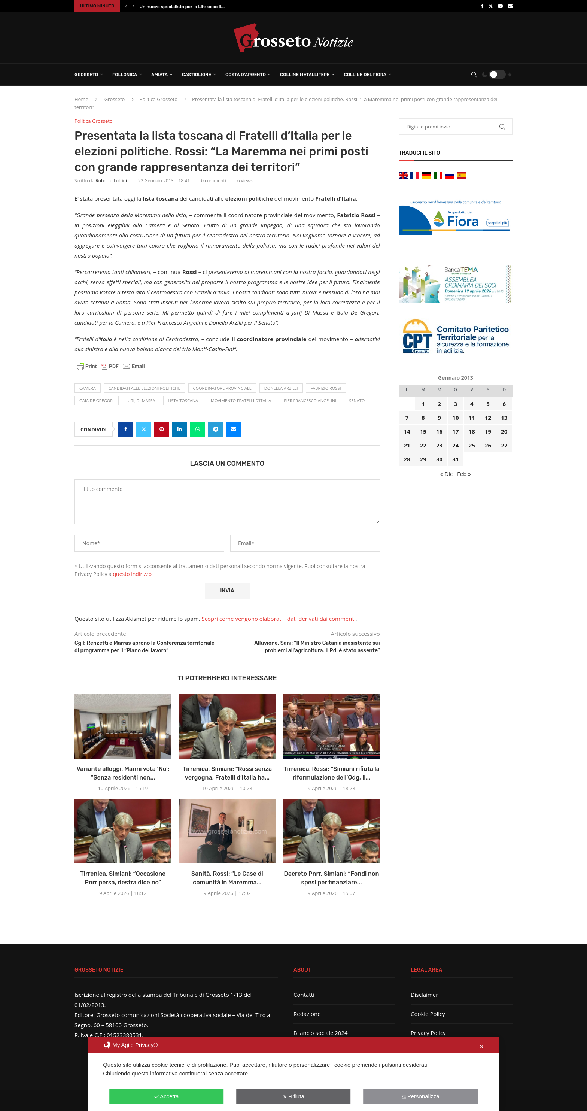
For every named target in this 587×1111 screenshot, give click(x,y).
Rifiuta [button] (293, 1096)
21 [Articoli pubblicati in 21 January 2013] (407, 445)
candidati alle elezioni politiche (144, 388)
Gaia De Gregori (96, 400)
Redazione (307, 1013)
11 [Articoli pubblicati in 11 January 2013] (472, 417)
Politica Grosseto (158, 99)
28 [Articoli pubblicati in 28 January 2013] (407, 459)
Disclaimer (424, 994)
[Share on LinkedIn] (179, 429)
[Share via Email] (233, 429)
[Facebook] (482, 6)
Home (81, 99)
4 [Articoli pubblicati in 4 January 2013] (472, 403)
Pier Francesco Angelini (310, 400)
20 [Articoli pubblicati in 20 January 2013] (504, 431)
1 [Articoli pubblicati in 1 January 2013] (423, 403)
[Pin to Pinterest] (161, 429)
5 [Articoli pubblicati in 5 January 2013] (488, 403)
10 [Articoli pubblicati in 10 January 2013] (455, 417)
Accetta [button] (166, 1096)
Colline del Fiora (365, 74)
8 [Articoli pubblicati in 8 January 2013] (423, 417)
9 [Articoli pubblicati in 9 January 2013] (439, 417)
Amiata (159, 74)
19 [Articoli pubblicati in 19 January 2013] (488, 431)
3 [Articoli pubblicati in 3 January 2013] (455, 403)
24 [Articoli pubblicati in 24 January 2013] (455, 445)
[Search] (474, 74)
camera (87, 388)
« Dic (446, 473)
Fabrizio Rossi (326, 388)
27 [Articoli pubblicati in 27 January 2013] (504, 445)
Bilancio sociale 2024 (321, 1032)
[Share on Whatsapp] (197, 429)
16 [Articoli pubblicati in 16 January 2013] (439, 431)
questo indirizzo (132, 573)
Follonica (124, 74)
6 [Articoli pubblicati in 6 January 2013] (504, 403)
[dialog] (293, 1074)
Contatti (304, 994)
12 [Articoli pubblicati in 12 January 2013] (488, 417)
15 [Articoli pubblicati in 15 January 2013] (423, 431)
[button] (126, 6)
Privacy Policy (428, 1032)
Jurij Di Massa (141, 400)
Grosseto (86, 74)
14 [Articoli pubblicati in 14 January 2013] (407, 431)
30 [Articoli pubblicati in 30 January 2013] (439, 459)
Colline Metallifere (304, 74)
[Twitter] (490, 6)
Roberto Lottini (111, 180)
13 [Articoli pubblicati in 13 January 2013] (504, 417)
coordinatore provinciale (222, 388)
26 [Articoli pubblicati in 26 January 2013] (488, 445)
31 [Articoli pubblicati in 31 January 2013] (455, 459)
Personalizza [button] (421, 1096)
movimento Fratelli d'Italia (241, 400)
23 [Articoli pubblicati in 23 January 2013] (439, 445)
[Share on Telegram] (215, 429)
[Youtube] (500, 6)
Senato (357, 400)
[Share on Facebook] (125, 429)
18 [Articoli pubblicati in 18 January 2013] (472, 431)
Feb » (464, 473)
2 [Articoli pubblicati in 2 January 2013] (439, 403)
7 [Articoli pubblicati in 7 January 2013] (407, 417)
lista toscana (183, 400)
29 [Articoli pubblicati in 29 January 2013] (423, 459)
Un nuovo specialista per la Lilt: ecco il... (182, 6)
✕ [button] (481, 1047)
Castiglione (196, 74)
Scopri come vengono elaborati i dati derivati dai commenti (279, 618)
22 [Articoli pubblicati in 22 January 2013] (423, 445)
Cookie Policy (428, 1013)
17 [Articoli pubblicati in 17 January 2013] (455, 431)
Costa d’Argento (245, 74)
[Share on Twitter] (143, 429)
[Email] (510, 6)
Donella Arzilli (281, 388)
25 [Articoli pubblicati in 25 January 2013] (472, 445)
